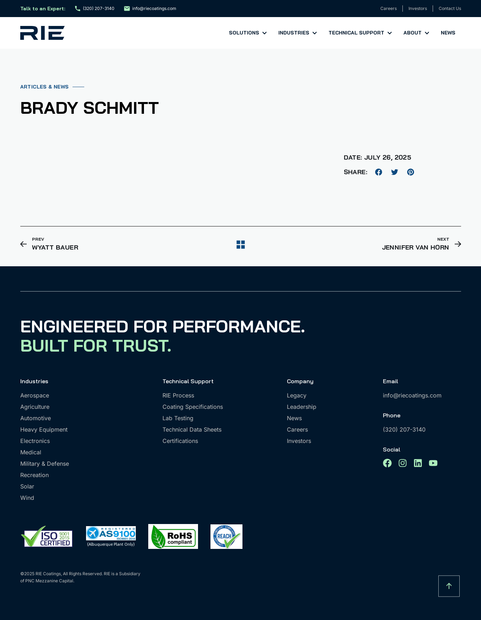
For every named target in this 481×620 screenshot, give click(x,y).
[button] (379, 172)
